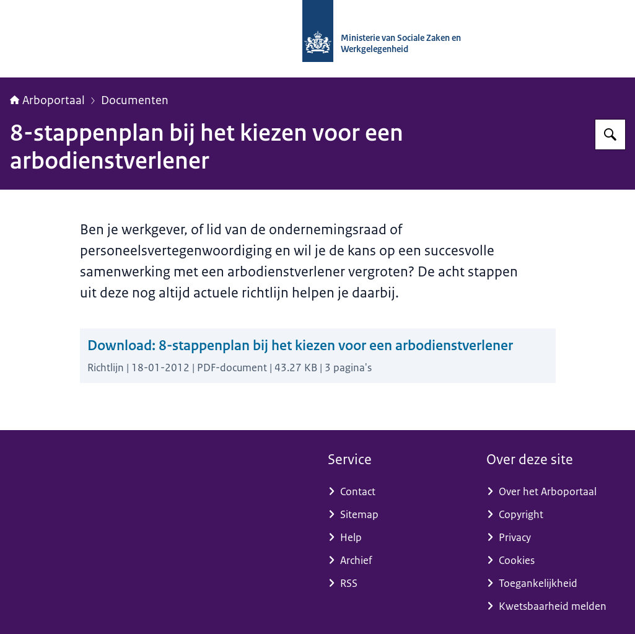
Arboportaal (47, 100)
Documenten (135, 100)
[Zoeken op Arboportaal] (610, 134)
